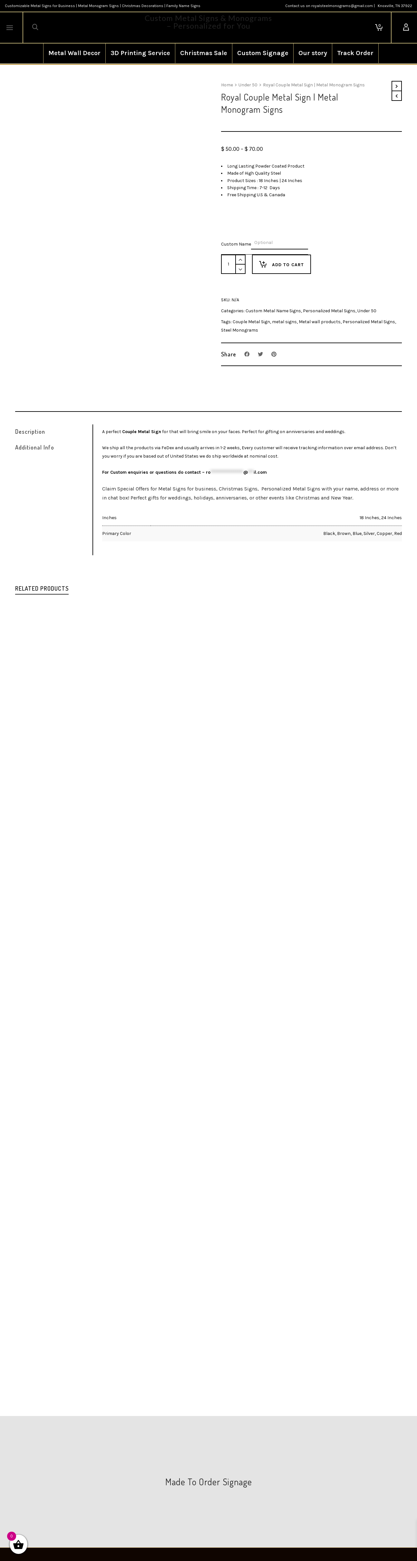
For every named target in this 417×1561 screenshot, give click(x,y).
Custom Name (236, 244)
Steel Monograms (239, 330)
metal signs (284, 322)
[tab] (53, 431)
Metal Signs (172, 489)
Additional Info (34, 447)
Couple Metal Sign (251, 322)
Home (227, 85)
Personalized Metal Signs (329, 311)
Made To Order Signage (208, 1482)
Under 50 (247, 85)
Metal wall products (320, 322)
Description (30, 431)
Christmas (308, 498)
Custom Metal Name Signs (273, 311)
